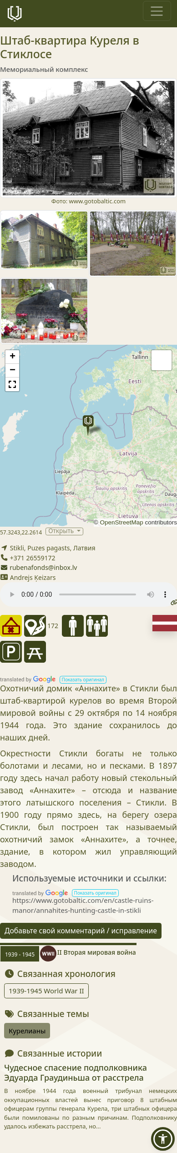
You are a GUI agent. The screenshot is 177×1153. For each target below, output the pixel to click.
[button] (88, 425)
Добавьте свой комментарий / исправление (81, 931)
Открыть (61, 531)
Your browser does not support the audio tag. (88, 594)
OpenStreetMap (121, 522)
